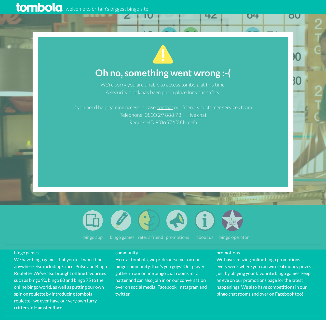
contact (165, 107)
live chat (197, 115)
